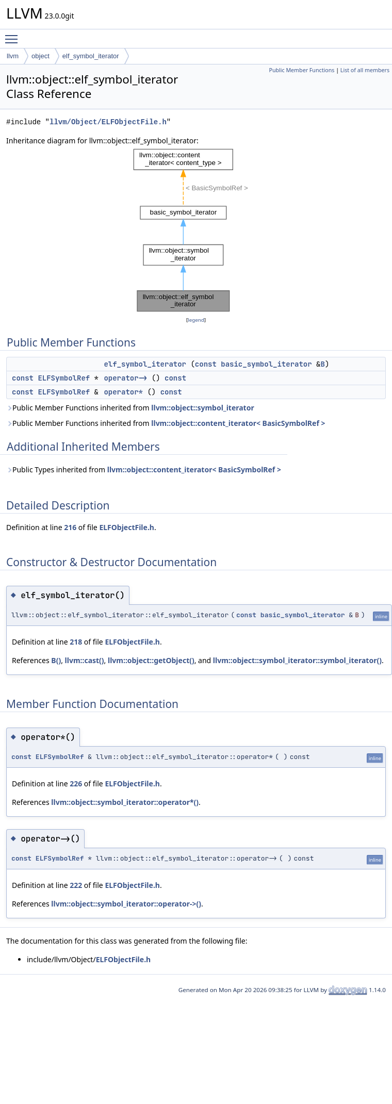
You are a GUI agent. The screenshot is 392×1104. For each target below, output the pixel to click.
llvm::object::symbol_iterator (202, 408)
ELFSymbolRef (64, 378)
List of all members (364, 70)
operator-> (125, 378)
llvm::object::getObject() (151, 660)
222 (76, 885)
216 (70, 527)
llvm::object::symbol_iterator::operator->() (126, 904)
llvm (13, 56)
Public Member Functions (301, 70)
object (40, 56)
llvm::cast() (84, 660)
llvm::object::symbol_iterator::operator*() (125, 802)
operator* (123, 392)
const (206, 364)
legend (196, 320)
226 (76, 783)
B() (56, 660)
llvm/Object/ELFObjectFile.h (108, 122)
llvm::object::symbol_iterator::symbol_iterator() (297, 660)
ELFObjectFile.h (126, 527)
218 (76, 642)
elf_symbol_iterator (90, 56)
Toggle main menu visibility (14, 34)
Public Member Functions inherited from (130, 408)
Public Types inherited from (143, 469)
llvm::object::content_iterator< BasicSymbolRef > (238, 423)
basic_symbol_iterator (266, 364)
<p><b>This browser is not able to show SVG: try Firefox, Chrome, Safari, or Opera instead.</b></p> (196, 230)
